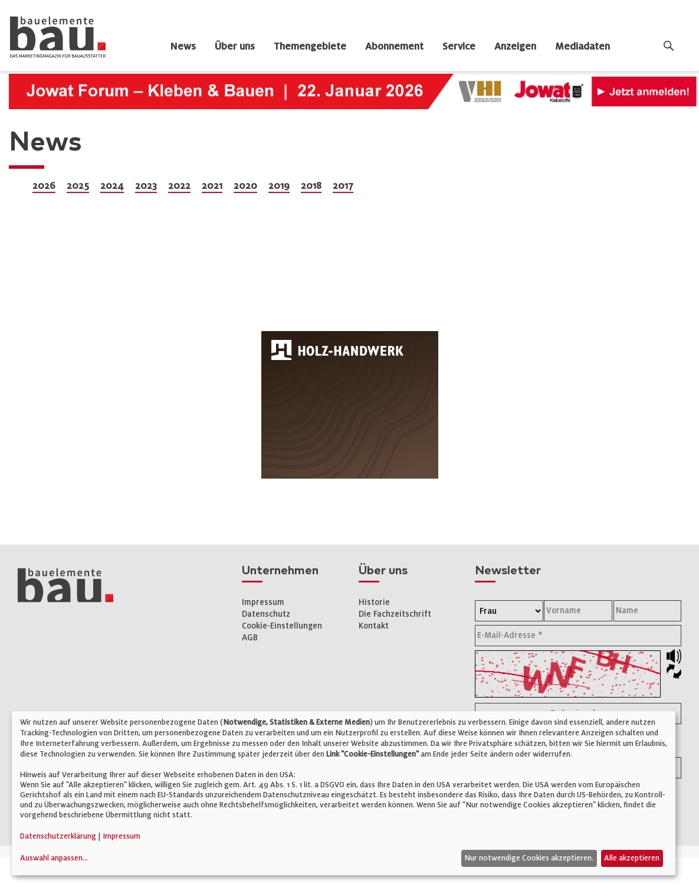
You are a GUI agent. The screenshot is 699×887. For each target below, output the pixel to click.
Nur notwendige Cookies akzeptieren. (528, 858)
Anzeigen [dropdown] (515, 46)
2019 (279, 186)
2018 (311, 186)
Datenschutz (266, 614)
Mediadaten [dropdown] (582, 46)
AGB (250, 637)
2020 (245, 186)
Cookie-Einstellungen (282, 625)
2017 (343, 186)
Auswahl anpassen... (54, 858)
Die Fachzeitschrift (395, 614)
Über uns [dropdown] (235, 46)
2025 (78, 186)
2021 (212, 186)
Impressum (263, 602)
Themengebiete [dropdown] (310, 46)
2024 (112, 186)
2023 (146, 186)
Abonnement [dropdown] (394, 46)
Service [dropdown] (458, 46)
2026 (43, 186)
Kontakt (374, 625)
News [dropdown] (183, 46)
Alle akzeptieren (631, 858)
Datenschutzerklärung (58, 836)
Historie (374, 602)
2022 (179, 186)
